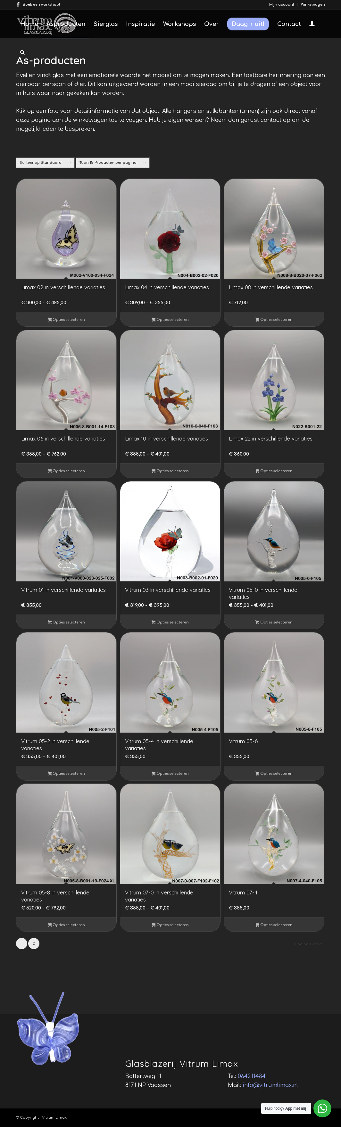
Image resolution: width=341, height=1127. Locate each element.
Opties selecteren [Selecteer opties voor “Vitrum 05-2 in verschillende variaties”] (66, 774)
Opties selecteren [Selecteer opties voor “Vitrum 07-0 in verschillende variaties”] (170, 925)
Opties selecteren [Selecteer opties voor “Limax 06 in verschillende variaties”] (66, 471)
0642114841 (253, 1076)
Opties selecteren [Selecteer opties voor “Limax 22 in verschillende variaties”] (274, 471)
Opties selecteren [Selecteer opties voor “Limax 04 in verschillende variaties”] (170, 320)
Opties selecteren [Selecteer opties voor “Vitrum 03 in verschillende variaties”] (170, 622)
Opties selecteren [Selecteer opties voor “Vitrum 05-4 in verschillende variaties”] (170, 774)
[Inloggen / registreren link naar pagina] (312, 25)
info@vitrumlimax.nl (270, 1085)
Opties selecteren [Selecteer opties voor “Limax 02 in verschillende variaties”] (66, 320)
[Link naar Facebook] (18, 5)
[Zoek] (22, 53)
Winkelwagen (313, 5)
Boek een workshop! (41, 5)
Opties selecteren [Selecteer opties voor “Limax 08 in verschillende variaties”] (274, 320)
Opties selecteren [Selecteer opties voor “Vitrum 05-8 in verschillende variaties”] (66, 925)
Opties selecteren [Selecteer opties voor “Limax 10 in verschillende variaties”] (170, 471)
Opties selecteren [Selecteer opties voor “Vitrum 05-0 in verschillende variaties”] (274, 622)
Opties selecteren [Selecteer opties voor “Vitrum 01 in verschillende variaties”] (66, 622)
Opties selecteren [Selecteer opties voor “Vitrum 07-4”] (274, 925)
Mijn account (281, 5)
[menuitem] (282, 4)
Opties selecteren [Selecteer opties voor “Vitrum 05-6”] (274, 774)
